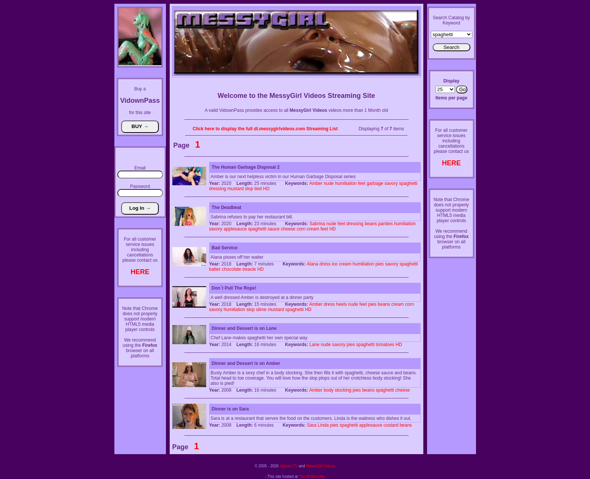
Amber (315, 183)
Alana (312, 264)
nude (329, 183)
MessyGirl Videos (320, 466)
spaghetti (408, 183)
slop (249, 188)
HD (266, 188)
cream (313, 229)
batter (215, 269)
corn (301, 229)
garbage (374, 183)
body (328, 390)
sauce (274, 229)
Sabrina (317, 223)
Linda (323, 425)
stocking (343, 390)
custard (390, 425)
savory (391, 183)
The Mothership (312, 476)
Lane (314, 344)
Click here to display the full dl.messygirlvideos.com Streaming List (265, 128)
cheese (288, 229)
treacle (249, 269)
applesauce (235, 229)
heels (341, 304)
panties (385, 223)
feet (361, 183)
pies (380, 264)
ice (335, 264)
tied (258, 188)
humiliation (345, 183)
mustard (235, 188)
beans (371, 223)
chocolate (231, 269)
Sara (311, 425)
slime (261, 309)
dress (324, 264)
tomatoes (385, 344)
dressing (217, 188)
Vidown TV (289, 466)
